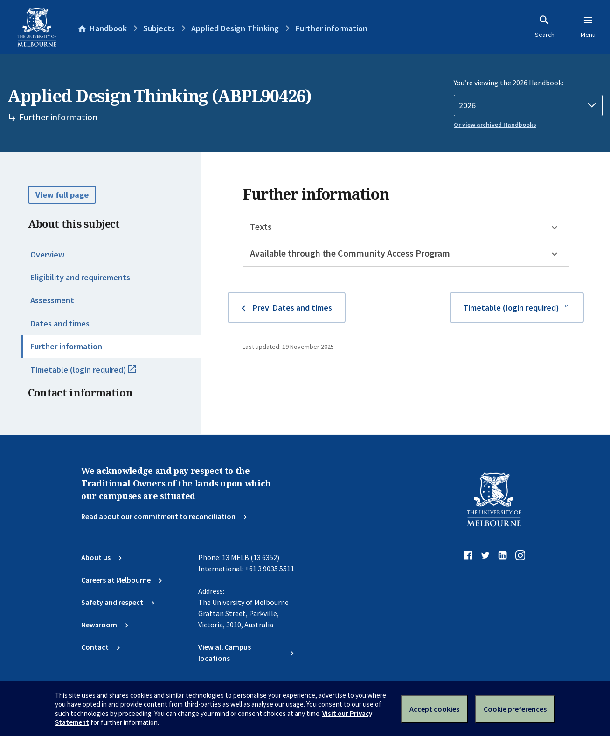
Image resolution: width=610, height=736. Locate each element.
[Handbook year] (528, 105)
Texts (261, 226)
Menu (588, 26)
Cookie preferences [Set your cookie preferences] (515, 709)
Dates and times (60, 323)
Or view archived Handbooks (495, 124)
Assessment (52, 300)
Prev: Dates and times (292, 307)
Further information (66, 346)
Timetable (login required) (93, 373)
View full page (62, 194)
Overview (47, 254)
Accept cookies (434, 709)
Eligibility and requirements (80, 277)
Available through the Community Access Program (350, 253)
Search (545, 26)
